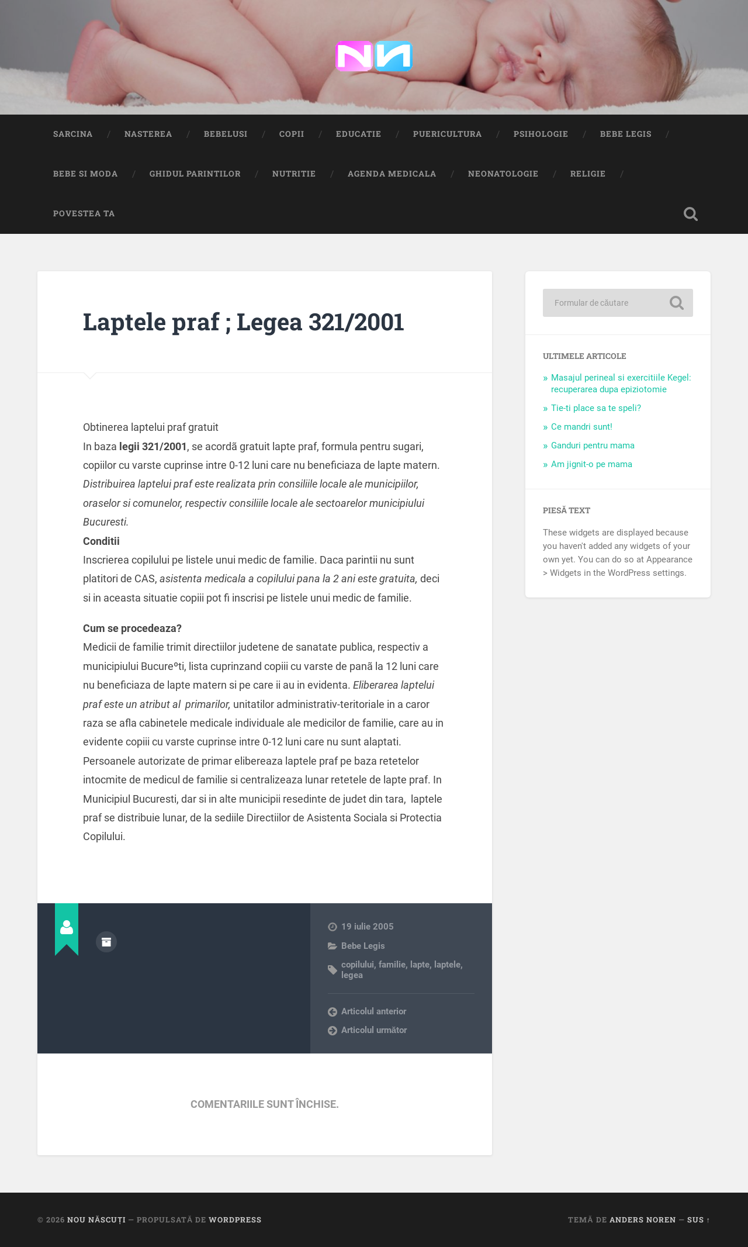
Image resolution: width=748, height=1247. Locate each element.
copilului (357, 964)
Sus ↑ (699, 1219)
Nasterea (148, 134)
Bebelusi (226, 134)
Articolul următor (374, 1030)
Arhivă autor (106, 941)
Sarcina (73, 134)
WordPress (235, 1219)
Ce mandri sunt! (581, 427)
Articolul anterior (373, 1011)
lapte (420, 964)
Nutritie (294, 173)
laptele (447, 964)
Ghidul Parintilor (195, 173)
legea (352, 975)
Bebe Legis (626, 134)
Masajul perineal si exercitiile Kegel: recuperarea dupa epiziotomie (621, 383)
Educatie (359, 134)
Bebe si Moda (85, 173)
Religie (588, 173)
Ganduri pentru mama (593, 445)
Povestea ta (84, 213)
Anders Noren (643, 1219)
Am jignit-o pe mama (591, 464)
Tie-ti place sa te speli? (596, 408)
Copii (291, 134)
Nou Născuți (96, 1219)
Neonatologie (503, 173)
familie (392, 964)
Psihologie (541, 134)
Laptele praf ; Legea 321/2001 (243, 321)
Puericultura (447, 134)
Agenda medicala (392, 173)
